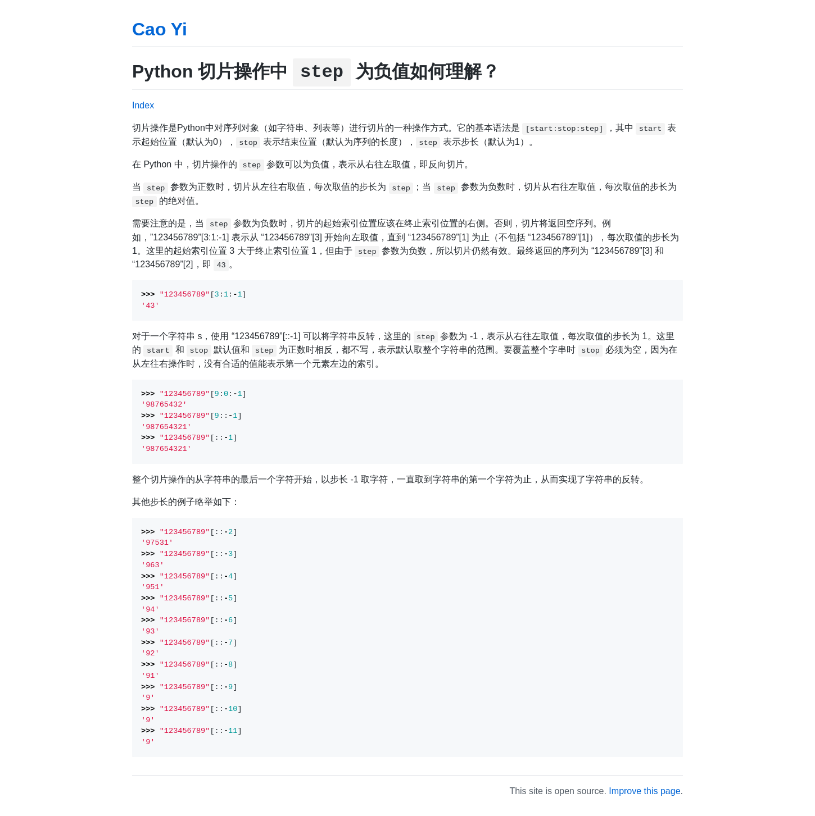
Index (143, 105)
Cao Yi (159, 29)
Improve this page (644, 791)
